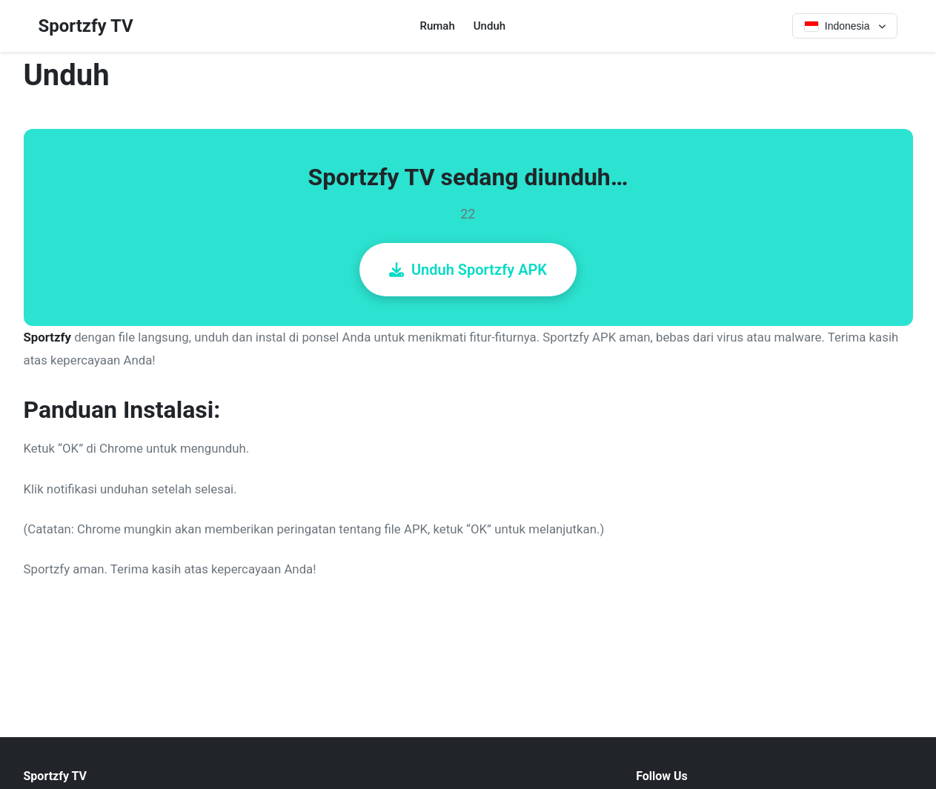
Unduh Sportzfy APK (468, 270)
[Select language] (845, 26)
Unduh (489, 26)
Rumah (436, 26)
